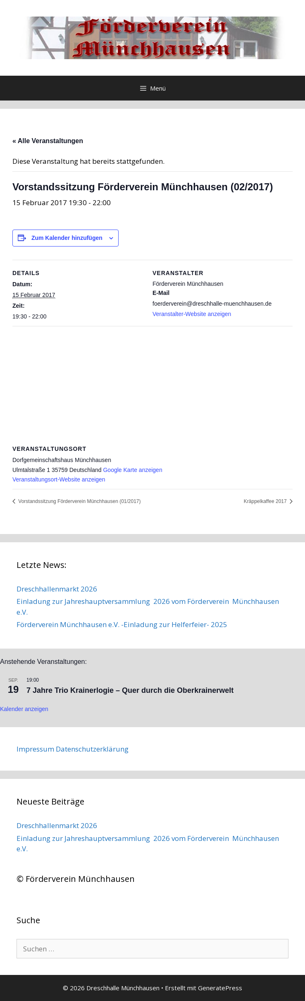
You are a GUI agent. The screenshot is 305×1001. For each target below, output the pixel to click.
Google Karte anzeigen (132, 470)
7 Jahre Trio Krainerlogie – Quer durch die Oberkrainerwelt (130, 690)
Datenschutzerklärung (92, 749)
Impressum (35, 749)
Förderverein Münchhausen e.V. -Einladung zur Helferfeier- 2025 (122, 624)
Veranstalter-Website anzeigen (191, 314)
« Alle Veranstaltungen (47, 140)
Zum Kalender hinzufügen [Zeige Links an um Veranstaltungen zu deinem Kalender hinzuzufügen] (66, 238)
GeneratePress (220, 988)
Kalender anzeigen (24, 709)
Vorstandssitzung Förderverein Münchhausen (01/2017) (79, 501)
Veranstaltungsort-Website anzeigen (58, 479)
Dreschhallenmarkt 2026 (57, 589)
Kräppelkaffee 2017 (266, 501)
